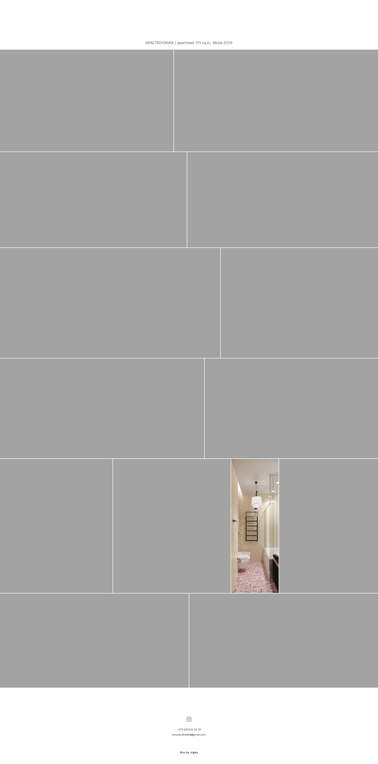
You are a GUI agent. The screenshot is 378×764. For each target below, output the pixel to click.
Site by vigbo (189, 752)
